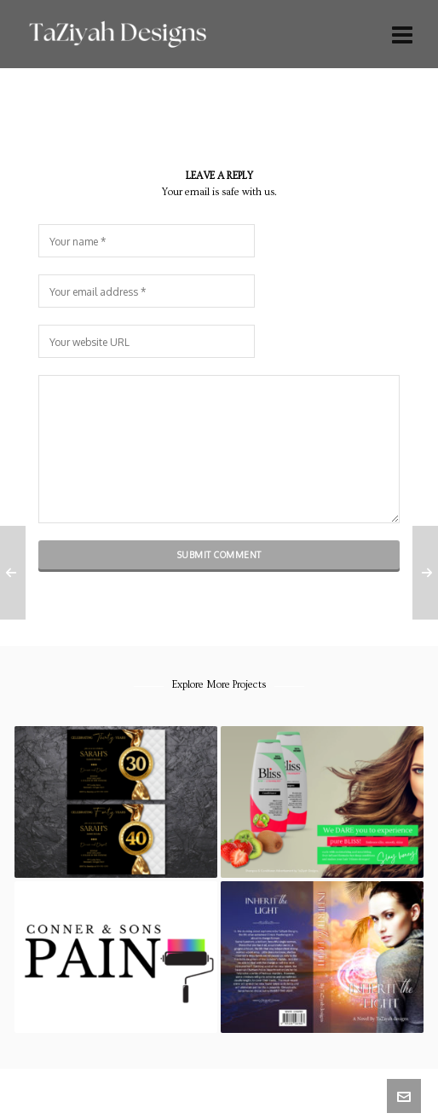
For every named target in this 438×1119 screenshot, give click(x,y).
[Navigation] (402, 34)
